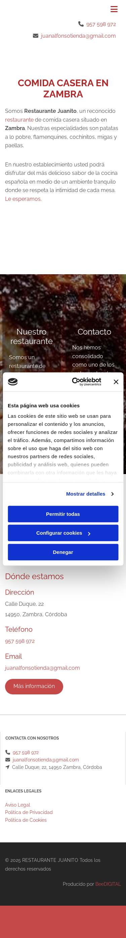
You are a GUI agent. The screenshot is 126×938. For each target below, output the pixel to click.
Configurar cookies (63, 533)
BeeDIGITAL (108, 884)
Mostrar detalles (86, 494)
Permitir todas (63, 514)
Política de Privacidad (29, 812)
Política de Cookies (26, 820)
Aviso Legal (17, 805)
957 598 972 (101, 24)
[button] (101, 10)
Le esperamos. (23, 199)
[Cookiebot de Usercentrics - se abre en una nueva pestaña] (75, 381)
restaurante (19, 120)
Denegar (63, 552)
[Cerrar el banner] (116, 381)
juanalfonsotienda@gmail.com (78, 36)
